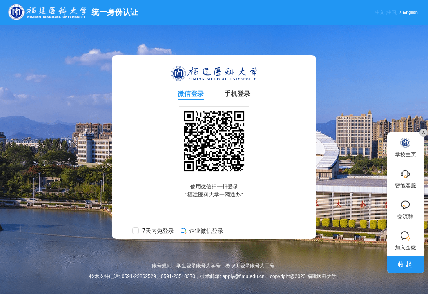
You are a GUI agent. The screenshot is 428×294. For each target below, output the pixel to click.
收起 (405, 264)
